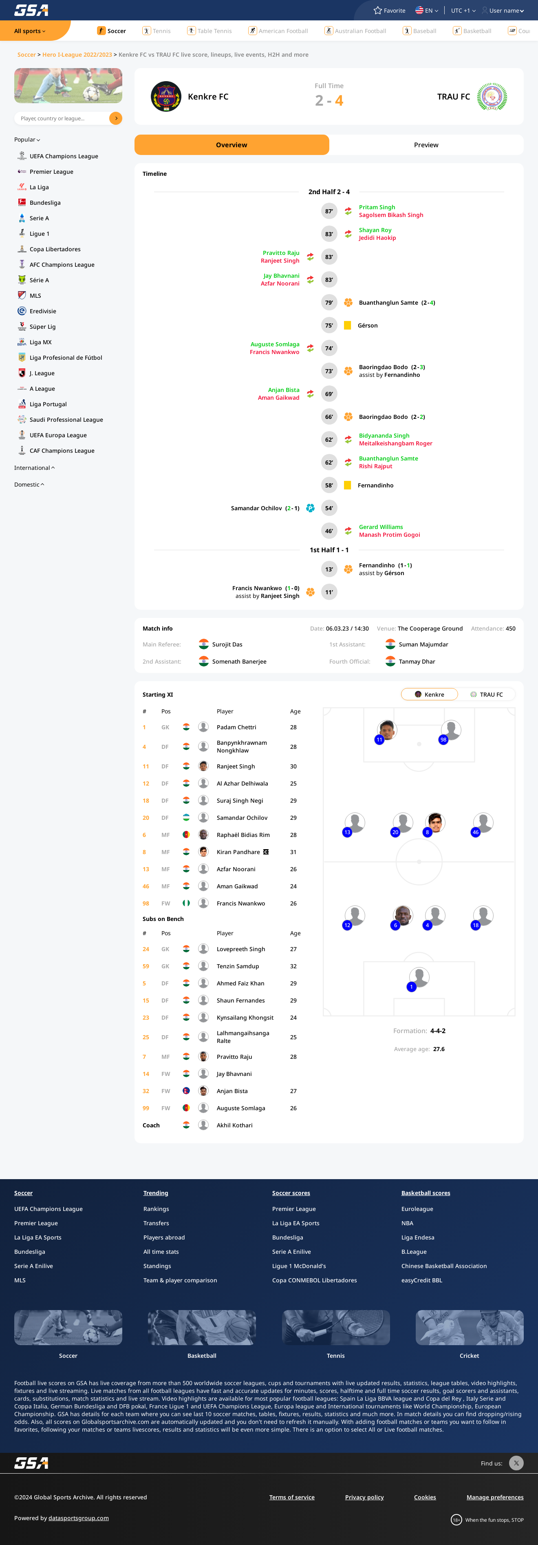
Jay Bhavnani (282, 275)
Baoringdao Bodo (383, 367)
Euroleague (417, 1209)
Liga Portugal (48, 404)
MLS (35, 295)
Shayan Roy (375, 230)
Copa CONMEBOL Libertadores (314, 1280)
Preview (426, 144)
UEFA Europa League (58, 435)
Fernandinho (402, 375)
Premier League (51, 171)
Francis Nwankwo (275, 352)
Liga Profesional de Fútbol (66, 357)
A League (42, 388)
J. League (42, 373)
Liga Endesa (417, 1237)
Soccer (27, 54)
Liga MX (41, 342)
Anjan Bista (284, 390)
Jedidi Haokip (377, 237)
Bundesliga (45, 202)
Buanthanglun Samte (388, 302)
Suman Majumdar (423, 644)
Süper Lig (43, 326)
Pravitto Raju (281, 253)
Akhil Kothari (235, 1125)
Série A (39, 280)
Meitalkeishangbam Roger (395, 443)
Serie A (39, 218)
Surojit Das (227, 644)
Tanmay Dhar (417, 661)
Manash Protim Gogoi (389, 534)
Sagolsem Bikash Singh (391, 215)
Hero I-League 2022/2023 (77, 54)
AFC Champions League (62, 264)
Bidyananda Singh (384, 435)
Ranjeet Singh (280, 260)
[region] (329, 145)
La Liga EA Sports (38, 1237)
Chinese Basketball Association (444, 1266)
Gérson (368, 325)
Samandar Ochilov (256, 508)
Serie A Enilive (33, 1266)
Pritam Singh (377, 207)
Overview (231, 144)
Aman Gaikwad (279, 397)
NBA (407, 1223)
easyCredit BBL (421, 1280)
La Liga (39, 187)
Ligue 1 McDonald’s (299, 1266)
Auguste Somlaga (275, 344)
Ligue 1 (40, 233)
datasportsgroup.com (79, 1518)
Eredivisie (43, 311)
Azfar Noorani (280, 283)
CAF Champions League (62, 450)
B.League (414, 1251)
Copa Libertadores (55, 249)
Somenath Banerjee (239, 661)
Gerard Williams (381, 527)
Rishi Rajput (375, 466)
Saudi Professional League (66, 419)
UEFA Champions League (64, 156)
